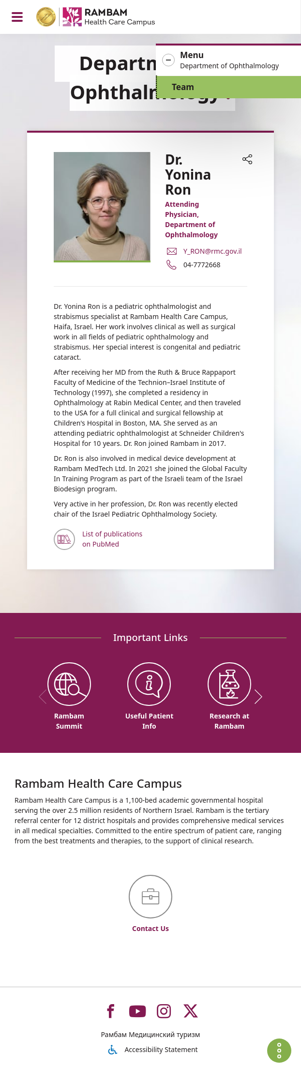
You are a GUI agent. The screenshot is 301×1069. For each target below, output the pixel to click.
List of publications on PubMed (112, 539)
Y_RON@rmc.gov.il (212, 251)
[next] (255, 697)
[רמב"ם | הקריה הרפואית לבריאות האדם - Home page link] (108, 18)
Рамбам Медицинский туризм (150, 1034)
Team (183, 86)
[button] (228, 61)
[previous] (46, 697)
